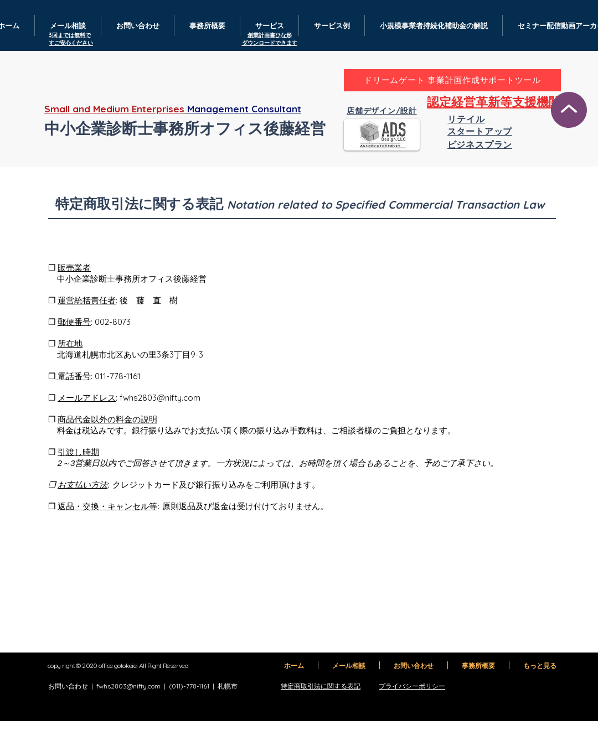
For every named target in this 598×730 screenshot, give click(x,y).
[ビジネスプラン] (480, 144)
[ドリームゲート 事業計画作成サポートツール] (452, 80)
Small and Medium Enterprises (114, 109)
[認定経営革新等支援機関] (494, 102)
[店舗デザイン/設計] (382, 111)
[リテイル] (466, 119)
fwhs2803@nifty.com (160, 397)
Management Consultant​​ (244, 109)
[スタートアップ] (480, 132)
